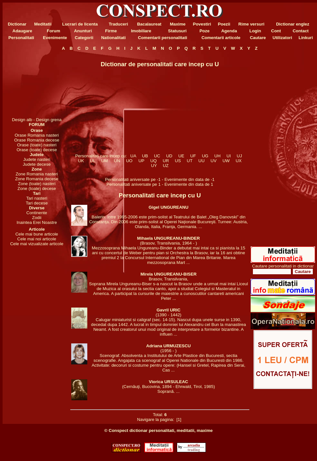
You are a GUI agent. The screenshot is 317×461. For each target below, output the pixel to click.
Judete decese (37, 164)
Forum (53, 30)
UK (81, 160)
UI (228, 155)
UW (226, 160)
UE (181, 155)
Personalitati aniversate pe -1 (133, 179)
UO (129, 160)
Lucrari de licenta (80, 24)
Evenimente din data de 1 (188, 184)
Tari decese (37, 203)
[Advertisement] (37, 84)
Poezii (224, 24)
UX (238, 160)
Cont (276, 30)
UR (165, 160)
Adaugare (22, 30)
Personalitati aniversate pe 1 (134, 184)
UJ (239, 155)
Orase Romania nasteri (36, 135)
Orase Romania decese (36, 140)
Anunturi (83, 30)
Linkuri (306, 37)
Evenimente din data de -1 (189, 179)
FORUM (37, 124)
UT (189, 160)
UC (156, 155)
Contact (301, 30)
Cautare (258, 37)
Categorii (84, 37)
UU (201, 160)
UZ (165, 165)
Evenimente (55, 37)
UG (205, 155)
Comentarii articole (220, 37)
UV (213, 160)
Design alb (22, 119)
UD (169, 155)
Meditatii (43, 24)
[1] (178, 419)
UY (154, 165)
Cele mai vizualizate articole (36, 243)
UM (104, 160)
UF (193, 155)
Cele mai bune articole (36, 234)
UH (217, 155)
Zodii (37, 217)
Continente (36, 212)
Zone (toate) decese (36, 188)
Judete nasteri (36, 159)
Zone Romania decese (36, 178)
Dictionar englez (292, 24)
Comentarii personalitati (162, 37)
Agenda (229, 30)
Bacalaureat (149, 24)
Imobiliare (141, 30)
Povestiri (202, 24)
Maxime (178, 24)
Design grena (49, 119)
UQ (153, 160)
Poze (204, 30)
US (177, 160)
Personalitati (21, 37)
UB (144, 155)
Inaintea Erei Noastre (36, 222)
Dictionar (17, 24)
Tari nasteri (36, 198)
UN (116, 160)
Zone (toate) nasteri (36, 183)
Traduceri (118, 24)
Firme (111, 30)
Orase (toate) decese (36, 149)
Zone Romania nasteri (36, 174)
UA (133, 155)
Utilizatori (282, 37)
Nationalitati (113, 37)
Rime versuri (251, 24)
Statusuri (177, 30)
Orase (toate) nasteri (36, 144)
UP (141, 160)
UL (93, 160)
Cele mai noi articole (36, 238)
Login (255, 30)
